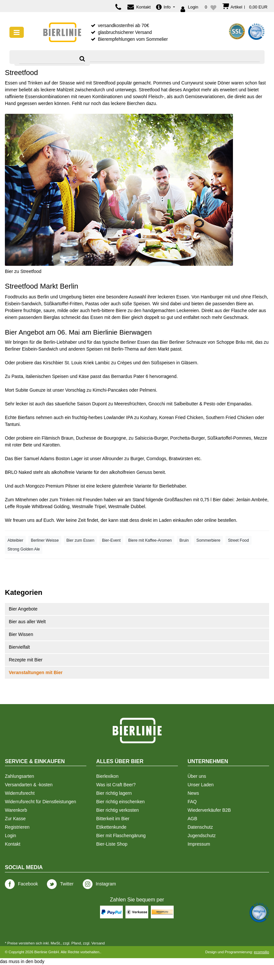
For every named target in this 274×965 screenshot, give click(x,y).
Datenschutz (200, 827)
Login (10, 835)
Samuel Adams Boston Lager (53, 458)
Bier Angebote (23, 608)
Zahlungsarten (19, 776)
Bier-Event (111, 540)
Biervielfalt (19, 647)
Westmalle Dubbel (126, 506)
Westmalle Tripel (89, 506)
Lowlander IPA (118, 417)
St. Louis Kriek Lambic (87, 362)
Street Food (238, 540)
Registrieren (17, 827)
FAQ (192, 801)
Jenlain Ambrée (251, 499)
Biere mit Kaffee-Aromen (150, 540)
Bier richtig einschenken (120, 801)
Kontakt (12, 844)
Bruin (184, 540)
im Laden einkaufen (173, 520)
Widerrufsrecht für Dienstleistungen (40, 801)
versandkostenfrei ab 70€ (123, 25)
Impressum (199, 844)
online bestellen (220, 520)
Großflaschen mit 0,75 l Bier (192, 499)
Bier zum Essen (80, 540)
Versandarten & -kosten (28, 784)
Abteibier (15, 540)
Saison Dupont (92, 403)
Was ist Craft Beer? (116, 784)
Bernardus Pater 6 (129, 376)
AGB (192, 818)
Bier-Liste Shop (111, 844)
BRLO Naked (18, 472)
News (193, 793)
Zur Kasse (15, 818)
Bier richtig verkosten (117, 810)
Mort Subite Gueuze (25, 390)
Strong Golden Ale (23, 549)
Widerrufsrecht (20, 793)
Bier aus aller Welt (27, 621)
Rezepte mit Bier (25, 659)
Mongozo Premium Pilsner (52, 486)
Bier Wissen (21, 634)
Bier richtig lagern (114, 793)
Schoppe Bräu (230, 342)
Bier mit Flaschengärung (121, 835)
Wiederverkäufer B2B (209, 810)
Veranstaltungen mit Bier (36, 672)
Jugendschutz (202, 835)
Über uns (197, 776)
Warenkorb (16, 810)
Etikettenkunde (111, 827)
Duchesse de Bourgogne (101, 438)
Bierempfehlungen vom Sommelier (133, 39)
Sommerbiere (208, 540)
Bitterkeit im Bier (112, 818)
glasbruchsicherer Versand (125, 32)
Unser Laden (201, 784)
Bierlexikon (107, 776)
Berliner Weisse (45, 540)
